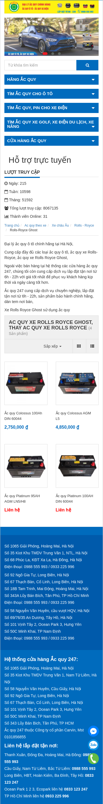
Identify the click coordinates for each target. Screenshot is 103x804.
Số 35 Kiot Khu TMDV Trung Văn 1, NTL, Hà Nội (45, 553)
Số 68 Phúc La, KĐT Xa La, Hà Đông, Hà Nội (43, 560)
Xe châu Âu (60, 225)
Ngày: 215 (15, 183)
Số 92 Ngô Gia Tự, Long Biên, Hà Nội (36, 575)
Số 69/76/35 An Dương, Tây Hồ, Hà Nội (38, 617)
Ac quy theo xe (35, 225)
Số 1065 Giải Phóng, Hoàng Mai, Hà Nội (39, 546)
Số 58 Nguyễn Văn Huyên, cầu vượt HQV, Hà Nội (46, 610)
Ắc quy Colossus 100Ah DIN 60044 (23, 416)
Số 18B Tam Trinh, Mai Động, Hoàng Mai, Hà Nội (46, 589)
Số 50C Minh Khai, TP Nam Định (32, 631)
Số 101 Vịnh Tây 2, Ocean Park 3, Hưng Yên (42, 624)
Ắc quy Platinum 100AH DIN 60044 (74, 498)
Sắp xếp (52, 346)
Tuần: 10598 (17, 191)
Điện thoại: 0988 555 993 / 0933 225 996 (39, 567)
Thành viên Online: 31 (26, 216)
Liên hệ (12, 510)
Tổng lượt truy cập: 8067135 (31, 208)
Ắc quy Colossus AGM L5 (73, 416)
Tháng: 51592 (18, 200)
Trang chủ (11, 225)
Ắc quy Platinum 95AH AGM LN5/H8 (22, 498)
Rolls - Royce (84, 225)
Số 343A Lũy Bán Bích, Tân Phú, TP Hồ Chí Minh (46, 595)
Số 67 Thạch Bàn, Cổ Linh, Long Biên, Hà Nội (43, 582)
